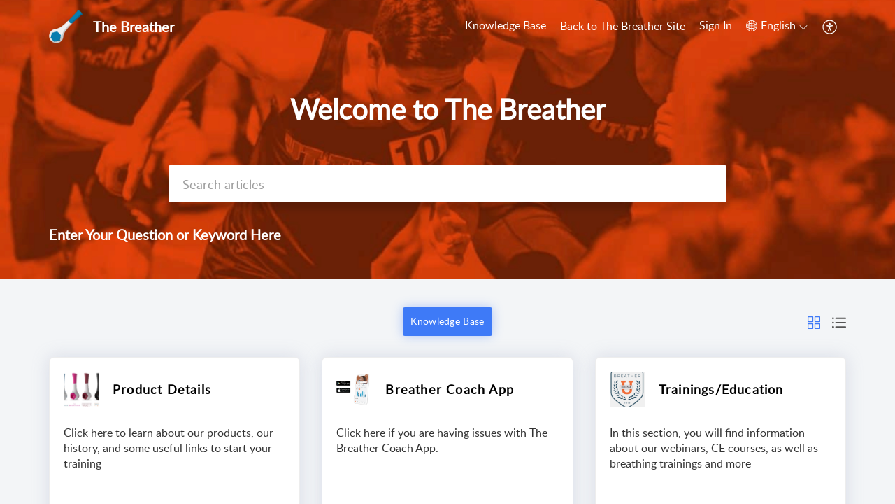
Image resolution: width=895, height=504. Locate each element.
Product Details (162, 389)
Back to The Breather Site (622, 26)
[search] (447, 183)
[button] (777, 26)
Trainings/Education (721, 389)
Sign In (715, 25)
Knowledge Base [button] (447, 321)
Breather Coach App (449, 389)
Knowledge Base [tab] (505, 25)
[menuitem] (715, 26)
